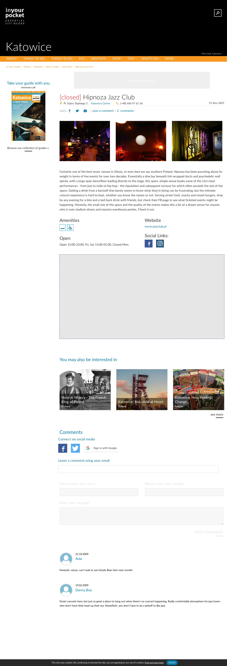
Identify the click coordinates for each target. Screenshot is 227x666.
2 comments (125, 110)
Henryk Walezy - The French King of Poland (83, 400)
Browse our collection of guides (27, 148)
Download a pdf (28, 88)
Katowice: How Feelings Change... (194, 400)
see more (217, 414)
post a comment (103, 110)
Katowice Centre (100, 103)
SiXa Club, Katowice (211, 54)
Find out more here (154, 663)
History (65, 406)
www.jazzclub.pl (155, 226)
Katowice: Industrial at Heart (140, 402)
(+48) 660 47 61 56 (131, 103)
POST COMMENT (209, 517)
